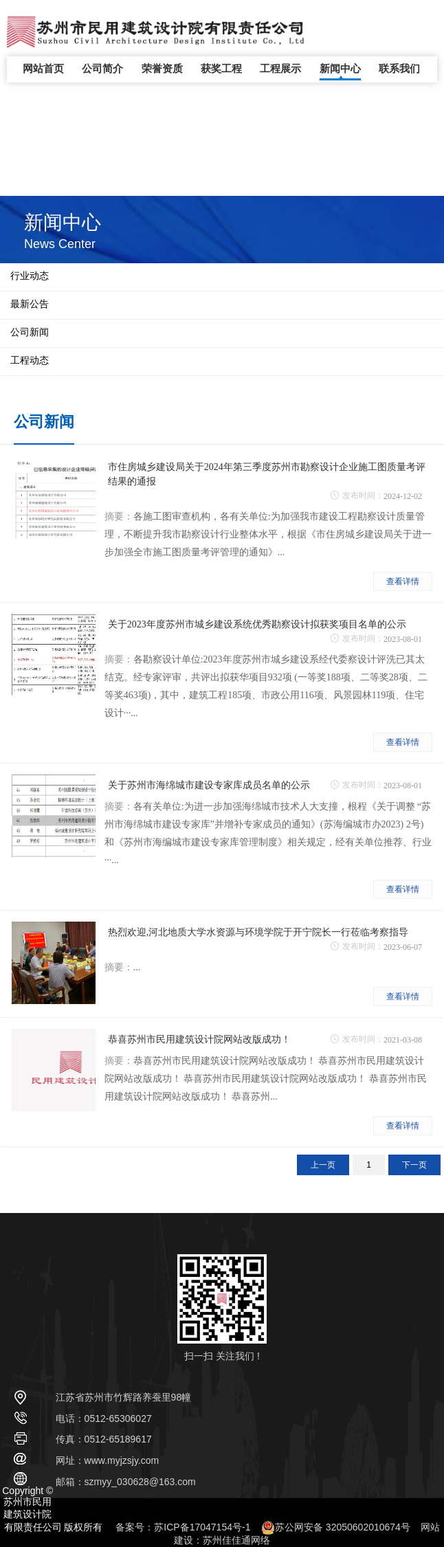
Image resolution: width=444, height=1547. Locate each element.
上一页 (323, 1165)
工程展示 (280, 68)
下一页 (414, 1165)
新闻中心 (340, 68)
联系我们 (399, 68)
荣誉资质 (162, 68)
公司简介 (102, 68)
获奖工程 (221, 68)
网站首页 (43, 68)
